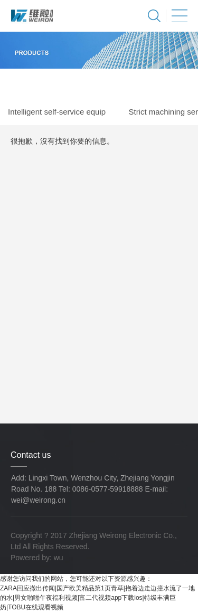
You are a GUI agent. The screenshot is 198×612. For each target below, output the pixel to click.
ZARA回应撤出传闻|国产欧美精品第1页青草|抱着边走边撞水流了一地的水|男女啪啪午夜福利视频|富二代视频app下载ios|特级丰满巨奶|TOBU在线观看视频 (97, 598)
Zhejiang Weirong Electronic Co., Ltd (32, 16)
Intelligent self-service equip (57, 111)
